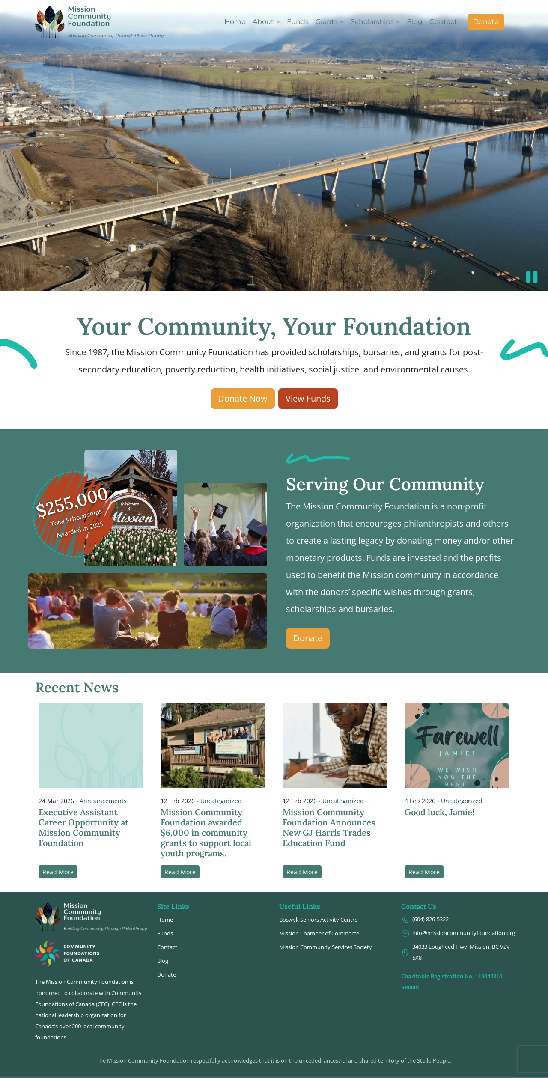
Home (235, 22)
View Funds (308, 385)
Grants (327, 22)
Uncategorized (221, 788)
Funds (298, 22)
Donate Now (243, 385)
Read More (58, 859)
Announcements (103, 788)
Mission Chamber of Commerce (319, 920)
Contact (443, 22)
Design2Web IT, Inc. (374, 1071)
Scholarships (372, 22)
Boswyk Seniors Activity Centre (318, 907)
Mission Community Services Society (325, 934)
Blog (415, 22)
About (263, 22)
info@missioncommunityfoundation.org (457, 920)
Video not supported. (274, 139)
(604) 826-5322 (425, 906)
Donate (486, 22)
